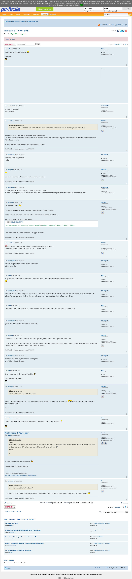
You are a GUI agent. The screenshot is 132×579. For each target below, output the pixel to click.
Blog (31, 574)
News (11, 14)
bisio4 (9, 435)
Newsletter (63, 574)
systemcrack (12, 545)
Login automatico (90, 11)
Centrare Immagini (11, 523)
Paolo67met (12, 532)
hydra (19, 34)
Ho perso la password (110, 11)
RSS (101, 24)
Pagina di (117, 44)
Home (4, 14)
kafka (9, 48)
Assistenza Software (18, 21)
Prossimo (124, 503)
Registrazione (44, 9)
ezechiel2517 (11, 106)
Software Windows (32, 21)
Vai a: (100, 512)
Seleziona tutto (17, 222)
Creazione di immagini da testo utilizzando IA (20, 537)
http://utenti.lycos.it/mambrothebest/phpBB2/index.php (20, 475)
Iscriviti (119, 24)
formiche (10, 120)
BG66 (11, 552)
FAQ (106, 24)
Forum (45, 14)
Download (36, 14)
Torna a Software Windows (13, 511)
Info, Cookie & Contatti (45, 574)
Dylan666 (14, 34)
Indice (9, 21)
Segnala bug (72, 574)
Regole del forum (10, 39)
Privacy (56, 574)
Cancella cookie (103, 568)
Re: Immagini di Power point (17, 433)
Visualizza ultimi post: (51, 502)
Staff (96, 568)
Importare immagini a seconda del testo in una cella (22, 530)
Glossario (53, 14)
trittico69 (11, 525)
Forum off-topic (98, 536)
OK (81, 5)
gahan (24, 34)
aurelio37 (12, 539)
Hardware (27, 14)
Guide (18, 14)
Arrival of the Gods (96, 574)
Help (35, 574)
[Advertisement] (51, 85)
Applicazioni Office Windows (102, 523)
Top (126, 65)
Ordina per (71, 502)
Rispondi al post (10, 44)
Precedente (8, 503)
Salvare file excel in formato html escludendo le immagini (24, 543)
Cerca (112, 24)
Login (125, 24)
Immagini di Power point (16, 30)
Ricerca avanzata (83, 574)
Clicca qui (60, 5)
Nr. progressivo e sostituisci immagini (18, 550)
